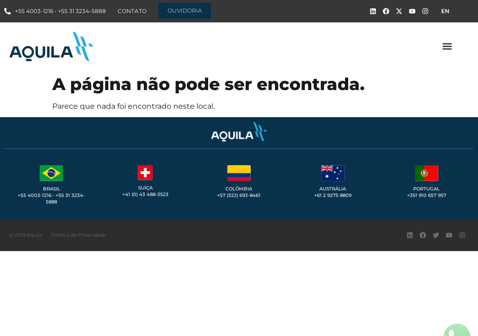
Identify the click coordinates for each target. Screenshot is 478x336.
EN (445, 10)
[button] (447, 46)
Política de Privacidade (78, 235)
